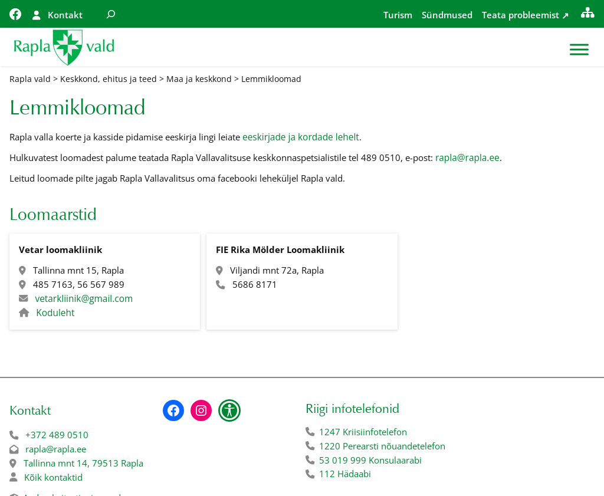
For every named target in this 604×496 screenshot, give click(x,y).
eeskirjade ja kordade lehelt (300, 137)
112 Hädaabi (345, 474)
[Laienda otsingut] (110, 14)
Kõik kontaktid (53, 477)
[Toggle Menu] (579, 49)
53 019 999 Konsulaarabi (370, 460)
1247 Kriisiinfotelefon (363, 432)
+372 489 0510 (56, 435)
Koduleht (55, 313)
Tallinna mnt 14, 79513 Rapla (83, 463)
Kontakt (65, 15)
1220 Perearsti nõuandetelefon (382, 446)
